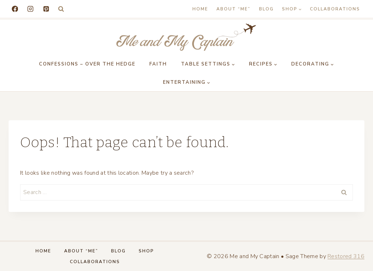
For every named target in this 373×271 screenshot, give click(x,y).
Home (200, 9)
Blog (266, 9)
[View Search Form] (61, 9)
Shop (146, 251)
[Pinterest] (46, 9)
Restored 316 (345, 256)
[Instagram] (30, 9)
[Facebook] (15, 9)
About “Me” (233, 9)
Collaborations (335, 9)
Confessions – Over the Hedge (87, 64)
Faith (158, 64)
